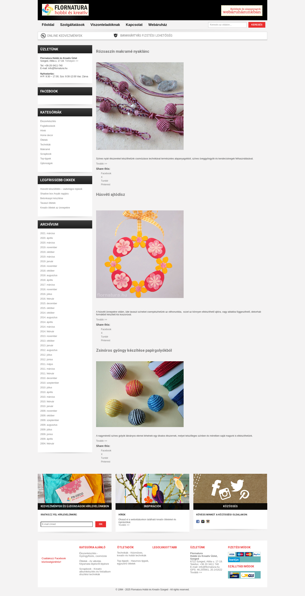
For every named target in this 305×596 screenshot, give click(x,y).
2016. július (46, 294)
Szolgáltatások (72, 25)
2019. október (47, 252)
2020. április (46, 238)
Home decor (46, 135)
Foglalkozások (47, 126)
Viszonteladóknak (105, 25)
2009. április (46, 439)
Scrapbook (45, 154)
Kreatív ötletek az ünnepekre (55, 207)
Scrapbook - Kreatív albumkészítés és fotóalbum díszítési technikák (95, 571)
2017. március (47, 284)
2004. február (47, 443)
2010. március (47, 397)
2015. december (48, 303)
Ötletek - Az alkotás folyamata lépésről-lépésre (94, 562)
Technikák (45, 144)
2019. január (46, 261)
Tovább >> (123, 525)
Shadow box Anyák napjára (54, 193)
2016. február (47, 298)
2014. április (46, 322)
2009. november (48, 411)
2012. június (46, 359)
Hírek (43, 130)
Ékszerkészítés (48, 121)
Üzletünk (49, 49)
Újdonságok (46, 163)
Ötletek (44, 140)
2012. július (46, 354)
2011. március (47, 368)
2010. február (47, 401)
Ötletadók (125, 547)
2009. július (46, 429)
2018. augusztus (48, 275)
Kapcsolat (134, 25)
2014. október (47, 312)
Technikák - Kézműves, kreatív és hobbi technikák (131, 554)
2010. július (46, 387)
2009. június (46, 434)
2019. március (47, 256)
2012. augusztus (48, 350)
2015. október (47, 308)
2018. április (46, 280)
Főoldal (48, 25)
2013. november (48, 336)
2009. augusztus (48, 425)
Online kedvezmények (64, 36)
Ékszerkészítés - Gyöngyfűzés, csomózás (93, 554)
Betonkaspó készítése (51, 198)
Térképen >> (71, 61)
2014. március (47, 326)
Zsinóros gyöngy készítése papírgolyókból (134, 350)
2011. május (46, 364)
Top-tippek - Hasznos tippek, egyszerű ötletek (133, 562)
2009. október (47, 415)
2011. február (47, 373)
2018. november (48, 266)
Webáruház (157, 25)
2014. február (47, 331)
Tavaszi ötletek (48, 203)
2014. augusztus (48, 317)
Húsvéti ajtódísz (110, 194)
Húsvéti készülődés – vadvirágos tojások (61, 189)
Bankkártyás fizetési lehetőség (146, 35)
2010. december (48, 378)
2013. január (46, 345)
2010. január (46, 406)
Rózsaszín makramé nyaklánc (122, 51)
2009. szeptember (49, 420)
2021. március (47, 233)
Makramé (45, 149)
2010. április (46, 392)
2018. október (47, 270)
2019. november (48, 247)
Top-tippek (45, 158)
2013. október (47, 340)
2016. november (48, 289)
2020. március (47, 242)
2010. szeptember (49, 383)
